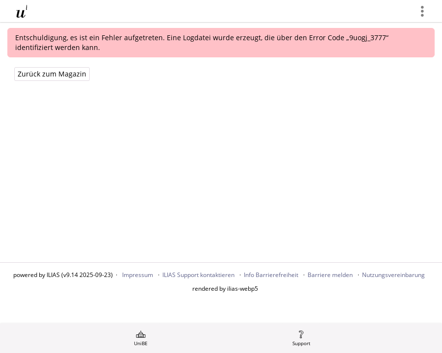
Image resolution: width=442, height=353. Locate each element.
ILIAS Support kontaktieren (198, 275)
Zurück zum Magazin (52, 73)
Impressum (137, 275)
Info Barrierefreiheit (271, 275)
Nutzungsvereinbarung (393, 275)
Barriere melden (330, 275)
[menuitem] (140, 338)
